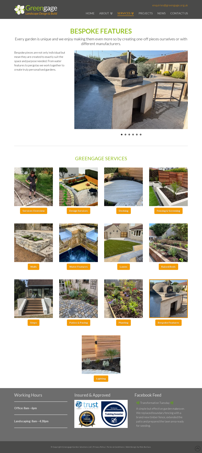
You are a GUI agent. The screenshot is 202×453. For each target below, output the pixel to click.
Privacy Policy (99, 447)
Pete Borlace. (145, 447)
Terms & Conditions (115, 447)
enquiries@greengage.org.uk (170, 5)
